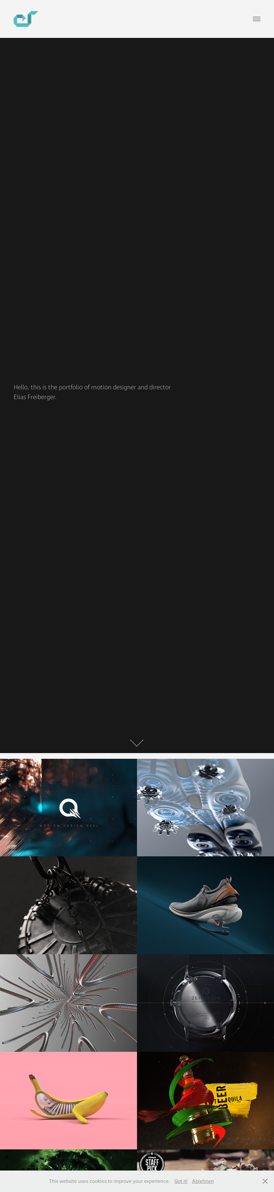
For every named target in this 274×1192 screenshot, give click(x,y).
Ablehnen (203, 1180)
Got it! (181, 1180)
